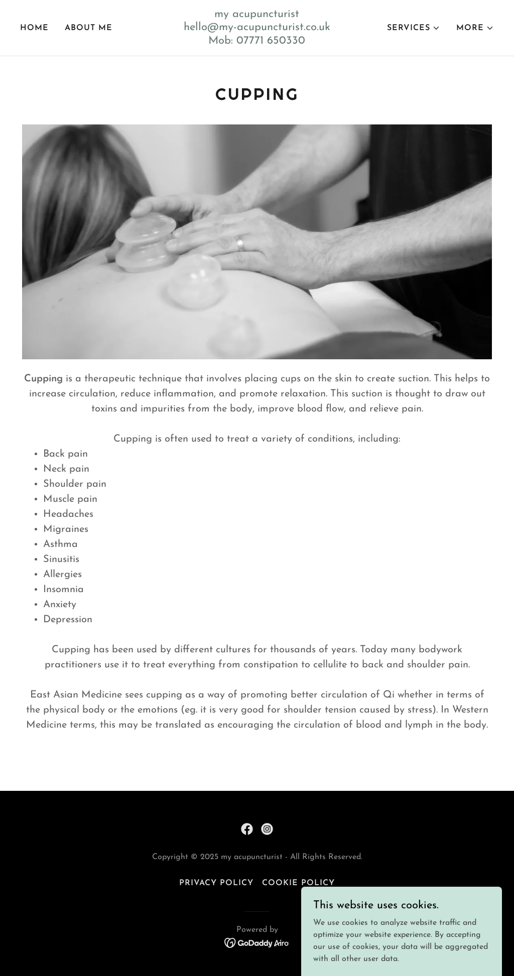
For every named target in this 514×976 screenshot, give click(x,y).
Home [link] (34, 28)
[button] (413, 28)
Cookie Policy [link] (298, 883)
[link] (257, 42)
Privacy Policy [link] (216, 883)
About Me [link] (88, 28)
